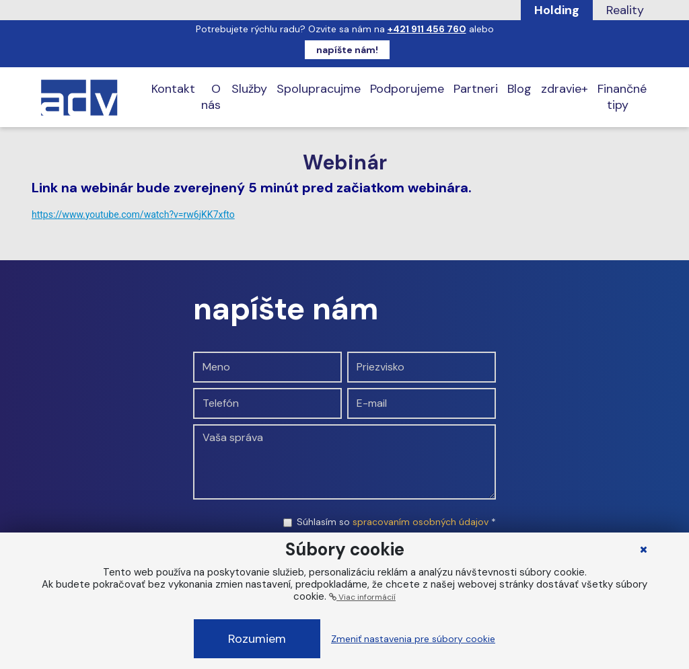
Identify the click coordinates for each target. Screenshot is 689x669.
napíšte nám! (347, 50)
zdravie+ (564, 89)
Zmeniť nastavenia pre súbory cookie (413, 639)
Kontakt (173, 89)
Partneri (476, 89)
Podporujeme (407, 89)
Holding (556, 10)
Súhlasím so (396, 522)
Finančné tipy (622, 97)
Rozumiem (257, 639)
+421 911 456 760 (427, 29)
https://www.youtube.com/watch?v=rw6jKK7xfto (133, 214)
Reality (625, 10)
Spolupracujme (319, 89)
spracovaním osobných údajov (420, 522)
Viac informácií (362, 597)
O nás (211, 97)
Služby (249, 89)
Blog (519, 89)
